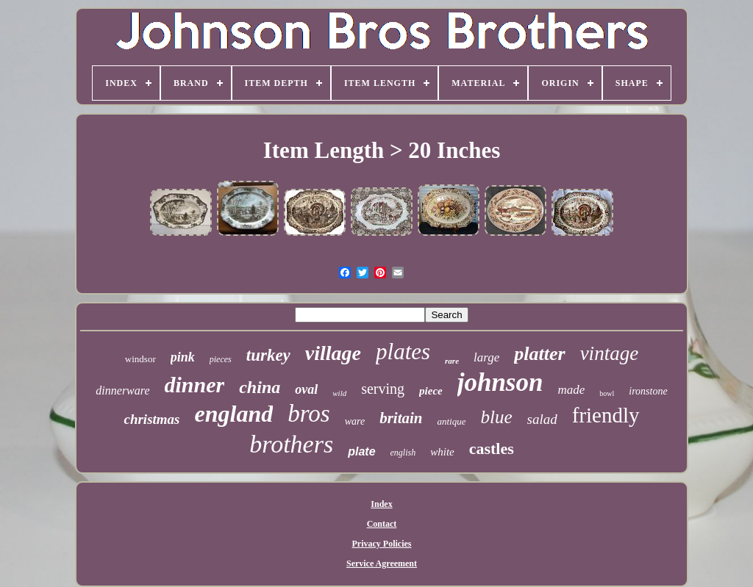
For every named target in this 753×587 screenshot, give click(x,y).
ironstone (648, 391)
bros (308, 413)
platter (539, 353)
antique (451, 421)
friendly (606, 415)
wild (339, 393)
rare (452, 360)
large (486, 357)
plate (361, 451)
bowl (606, 393)
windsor (140, 358)
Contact (382, 524)
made (571, 390)
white (442, 452)
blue (496, 417)
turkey (268, 355)
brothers (291, 444)
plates (403, 351)
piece (431, 391)
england (233, 413)
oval (306, 389)
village (333, 353)
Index (381, 504)
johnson (500, 382)
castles (491, 448)
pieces (221, 359)
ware (355, 421)
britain (400, 418)
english (403, 452)
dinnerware (122, 390)
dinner (195, 384)
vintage (609, 353)
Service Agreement (381, 563)
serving (382, 389)
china (259, 387)
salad (542, 419)
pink (183, 357)
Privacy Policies (382, 544)
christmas (151, 419)
